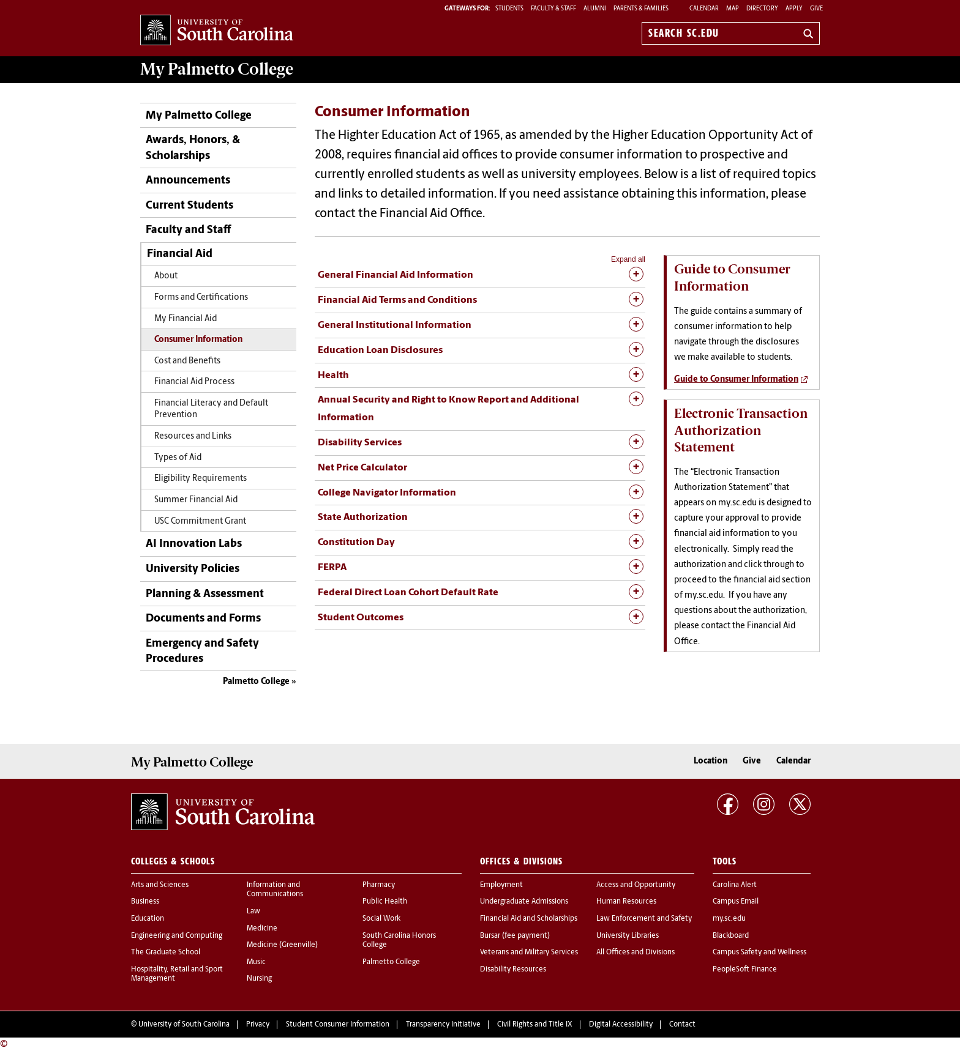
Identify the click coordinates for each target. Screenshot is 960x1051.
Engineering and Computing (176, 936)
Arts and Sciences (160, 885)
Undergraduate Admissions (524, 901)
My (216, 69)
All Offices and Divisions (635, 952)
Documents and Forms (203, 619)
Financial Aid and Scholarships (528, 919)
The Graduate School (165, 952)
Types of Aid (177, 458)
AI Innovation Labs (194, 544)
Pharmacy (378, 885)
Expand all (628, 259)
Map (732, 9)
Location (710, 761)
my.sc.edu (729, 919)
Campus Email (736, 901)
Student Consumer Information (337, 1024)
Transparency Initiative (443, 1024)
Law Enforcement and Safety (644, 919)
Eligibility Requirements (200, 479)
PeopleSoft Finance (745, 969)
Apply (794, 9)
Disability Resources (513, 969)
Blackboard (731, 936)
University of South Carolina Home (216, 31)
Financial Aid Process (194, 382)
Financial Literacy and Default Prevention (211, 409)
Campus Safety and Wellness (759, 952)
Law (253, 911)
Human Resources (626, 901)
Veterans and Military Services (529, 952)
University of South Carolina (184, 1024)
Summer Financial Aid (196, 500)
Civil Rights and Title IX (534, 1024)
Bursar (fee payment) (515, 936)
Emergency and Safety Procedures (202, 651)
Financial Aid (179, 254)
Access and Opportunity (635, 885)
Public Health (384, 901)
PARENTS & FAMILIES (641, 9)
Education (147, 919)
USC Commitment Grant (200, 522)
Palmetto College (256, 681)
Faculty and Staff (188, 230)
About (166, 276)
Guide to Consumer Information (736, 379)
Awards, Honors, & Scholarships (193, 148)
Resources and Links (192, 436)
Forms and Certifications (201, 298)
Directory (762, 9)
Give (816, 9)
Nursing (259, 978)
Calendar (704, 9)
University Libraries (627, 936)
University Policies (192, 569)
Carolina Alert (735, 885)
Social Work (381, 919)
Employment (501, 885)
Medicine (262, 928)
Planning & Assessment (205, 594)
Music (256, 962)
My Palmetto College (199, 116)
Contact (682, 1024)
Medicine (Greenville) (282, 945)
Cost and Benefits (187, 361)
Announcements (188, 181)
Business (145, 901)
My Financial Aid (185, 319)
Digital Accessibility (621, 1024)
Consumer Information (198, 340)
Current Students (189, 206)
